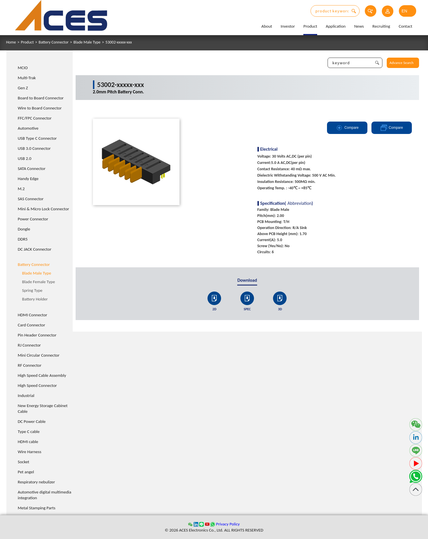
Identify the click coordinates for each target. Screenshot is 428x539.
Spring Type (32, 290)
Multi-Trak (27, 77)
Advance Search (402, 62)
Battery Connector (54, 42)
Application (336, 26)
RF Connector (30, 365)
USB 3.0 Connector (34, 148)
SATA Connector (32, 168)
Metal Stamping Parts (36, 507)
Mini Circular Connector (38, 355)
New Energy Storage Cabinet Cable (43, 408)
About (266, 26)
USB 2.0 (24, 158)
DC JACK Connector (34, 249)
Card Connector (31, 325)
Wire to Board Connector (40, 108)
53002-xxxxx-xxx (118, 42)
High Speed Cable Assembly (42, 375)
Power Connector (33, 219)
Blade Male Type (86, 42)
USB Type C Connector (37, 138)
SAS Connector (31, 198)
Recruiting (381, 26)
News (359, 26)
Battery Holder (35, 299)
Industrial (26, 395)
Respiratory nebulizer (36, 482)
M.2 (21, 188)
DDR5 (23, 239)
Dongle (24, 229)
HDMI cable (28, 441)
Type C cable (29, 431)
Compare (347, 127)
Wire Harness (30, 451)
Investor (288, 26)
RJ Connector (29, 345)
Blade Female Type (38, 281)
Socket (23, 461)
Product (310, 26)
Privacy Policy (228, 524)
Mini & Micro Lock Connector (43, 208)
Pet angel (26, 471)
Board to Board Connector (41, 98)
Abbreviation (299, 203)
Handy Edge (28, 178)
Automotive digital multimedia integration (44, 494)
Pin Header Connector (37, 335)
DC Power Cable (32, 421)
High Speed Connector (37, 385)
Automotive (28, 128)
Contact (405, 26)
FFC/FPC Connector (35, 118)
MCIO (23, 67)
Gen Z (23, 87)
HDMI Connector (32, 314)
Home (11, 42)
